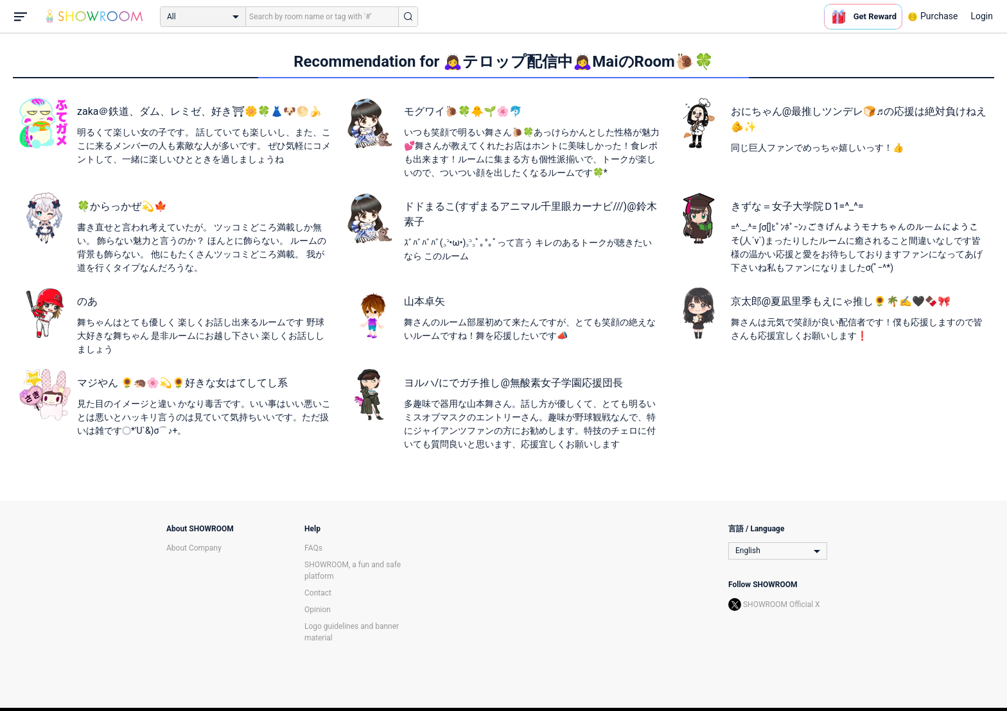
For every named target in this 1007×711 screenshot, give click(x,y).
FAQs (313, 548)
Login (981, 16)
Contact (317, 592)
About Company (194, 548)
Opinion (317, 609)
